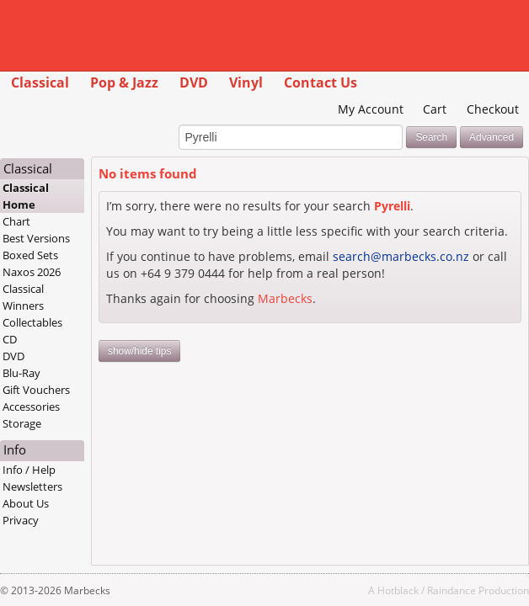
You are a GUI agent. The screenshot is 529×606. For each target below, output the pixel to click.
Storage (22, 423)
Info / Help (29, 469)
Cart (434, 109)
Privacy (21, 520)
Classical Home (26, 196)
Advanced (491, 137)
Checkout (493, 109)
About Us (26, 503)
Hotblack (398, 590)
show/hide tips (139, 351)
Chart (16, 221)
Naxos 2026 (32, 271)
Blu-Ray (21, 372)
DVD (193, 82)
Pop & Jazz (124, 82)
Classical (40, 82)
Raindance (451, 590)
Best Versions (36, 238)
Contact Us (320, 82)
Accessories (31, 406)
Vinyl (246, 82)
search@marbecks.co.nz (401, 256)
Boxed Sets (30, 255)
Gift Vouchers (36, 389)
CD (10, 339)
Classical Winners (23, 297)
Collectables (32, 322)
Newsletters (32, 486)
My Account (370, 109)
